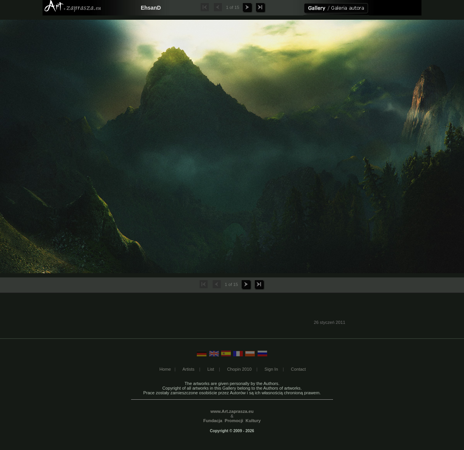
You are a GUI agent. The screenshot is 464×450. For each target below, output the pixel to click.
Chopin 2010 (239, 369)
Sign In (271, 369)
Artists (188, 369)
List (210, 369)
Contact (298, 369)
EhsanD (151, 8)
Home (165, 369)
